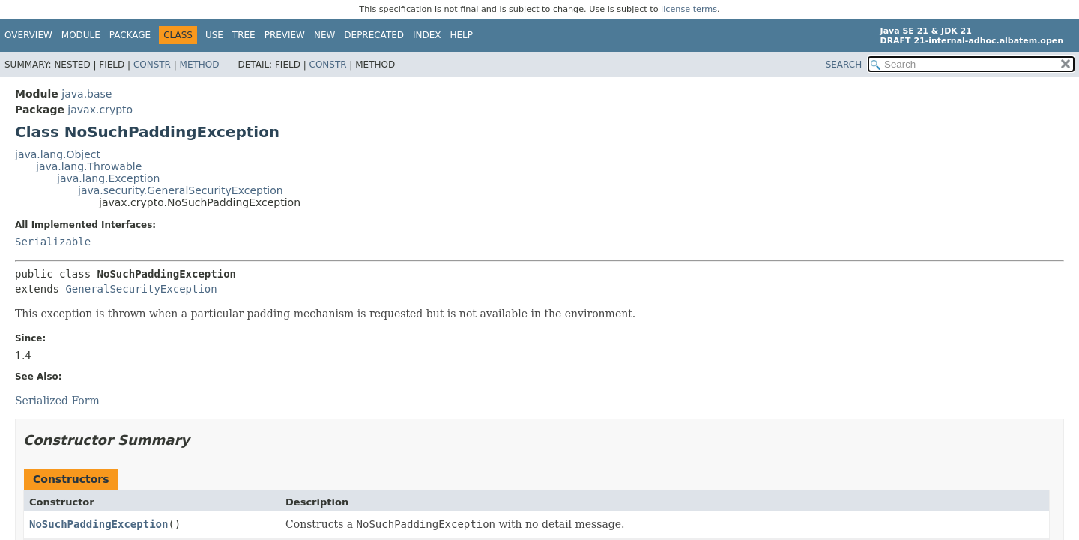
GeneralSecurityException (141, 289)
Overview (28, 35)
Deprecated (374, 35)
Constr (152, 64)
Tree (244, 35)
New (324, 35)
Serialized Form (57, 400)
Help (462, 35)
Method (200, 64)
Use (214, 35)
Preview (285, 35)
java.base (86, 94)
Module (80, 35)
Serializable (53, 242)
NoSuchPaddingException (98, 524)
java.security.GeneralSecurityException (180, 190)
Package (130, 35)
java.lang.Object (57, 154)
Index (427, 35)
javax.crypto (100, 110)
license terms (689, 9)
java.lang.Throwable (89, 166)
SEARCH (844, 64)
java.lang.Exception (108, 178)
